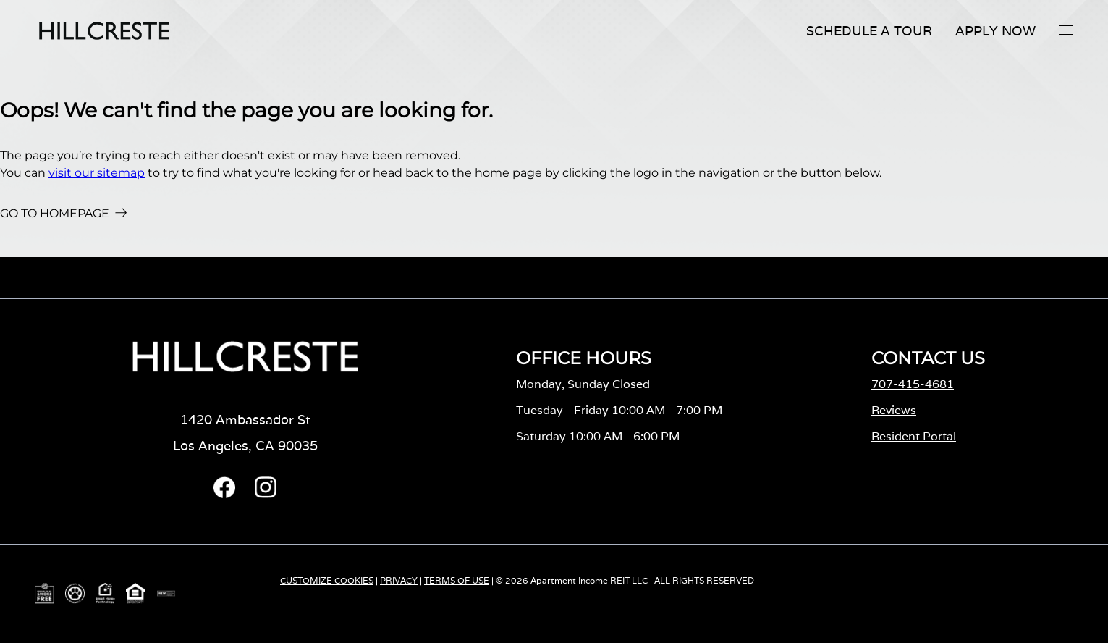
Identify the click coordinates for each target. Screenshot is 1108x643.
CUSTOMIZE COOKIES (326, 580)
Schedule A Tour (869, 30)
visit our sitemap (96, 173)
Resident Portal (913, 436)
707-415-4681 (912, 384)
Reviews (893, 410)
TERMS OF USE (456, 580)
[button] (1066, 29)
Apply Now (995, 30)
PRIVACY (399, 580)
